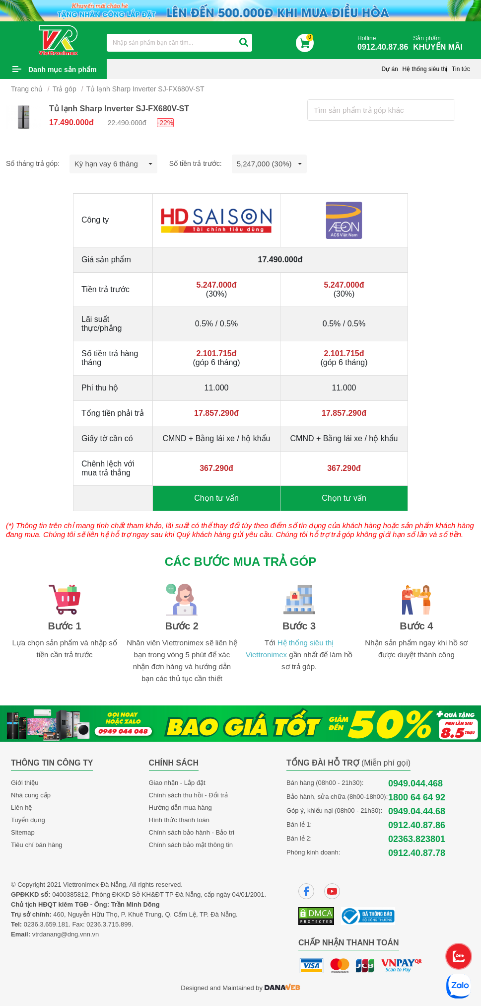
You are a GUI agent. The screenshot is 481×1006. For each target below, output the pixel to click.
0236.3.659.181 (46, 924)
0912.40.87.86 (416, 825)
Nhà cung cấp (31, 795)
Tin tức (461, 69)
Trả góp (64, 89)
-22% (165, 123)
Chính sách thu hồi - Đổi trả (188, 795)
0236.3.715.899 (108, 924)
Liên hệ (21, 807)
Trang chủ (27, 89)
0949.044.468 (415, 783)
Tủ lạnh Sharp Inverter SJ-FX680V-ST (145, 89)
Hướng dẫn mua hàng (180, 807)
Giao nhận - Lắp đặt (177, 782)
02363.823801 (416, 839)
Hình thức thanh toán (179, 820)
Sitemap (23, 832)
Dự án (389, 69)
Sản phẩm (440, 43)
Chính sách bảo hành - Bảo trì (192, 832)
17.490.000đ (71, 122)
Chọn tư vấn (216, 498)
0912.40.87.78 (416, 853)
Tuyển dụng (28, 820)
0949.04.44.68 (416, 811)
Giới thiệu (24, 782)
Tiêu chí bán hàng (37, 845)
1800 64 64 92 (416, 797)
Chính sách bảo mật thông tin (191, 845)
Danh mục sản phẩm (62, 70)
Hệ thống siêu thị (424, 69)
